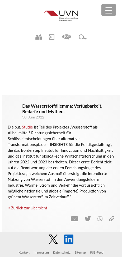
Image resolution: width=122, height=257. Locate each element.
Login (51, 37)
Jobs (66, 37)
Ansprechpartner (38, 37)
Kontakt (24, 252)
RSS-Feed (97, 252)
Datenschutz (62, 252)
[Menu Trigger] (108, 10)
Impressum (41, 252)
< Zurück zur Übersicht (27, 207)
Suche (83, 37)
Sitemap (80, 252)
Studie (27, 127)
